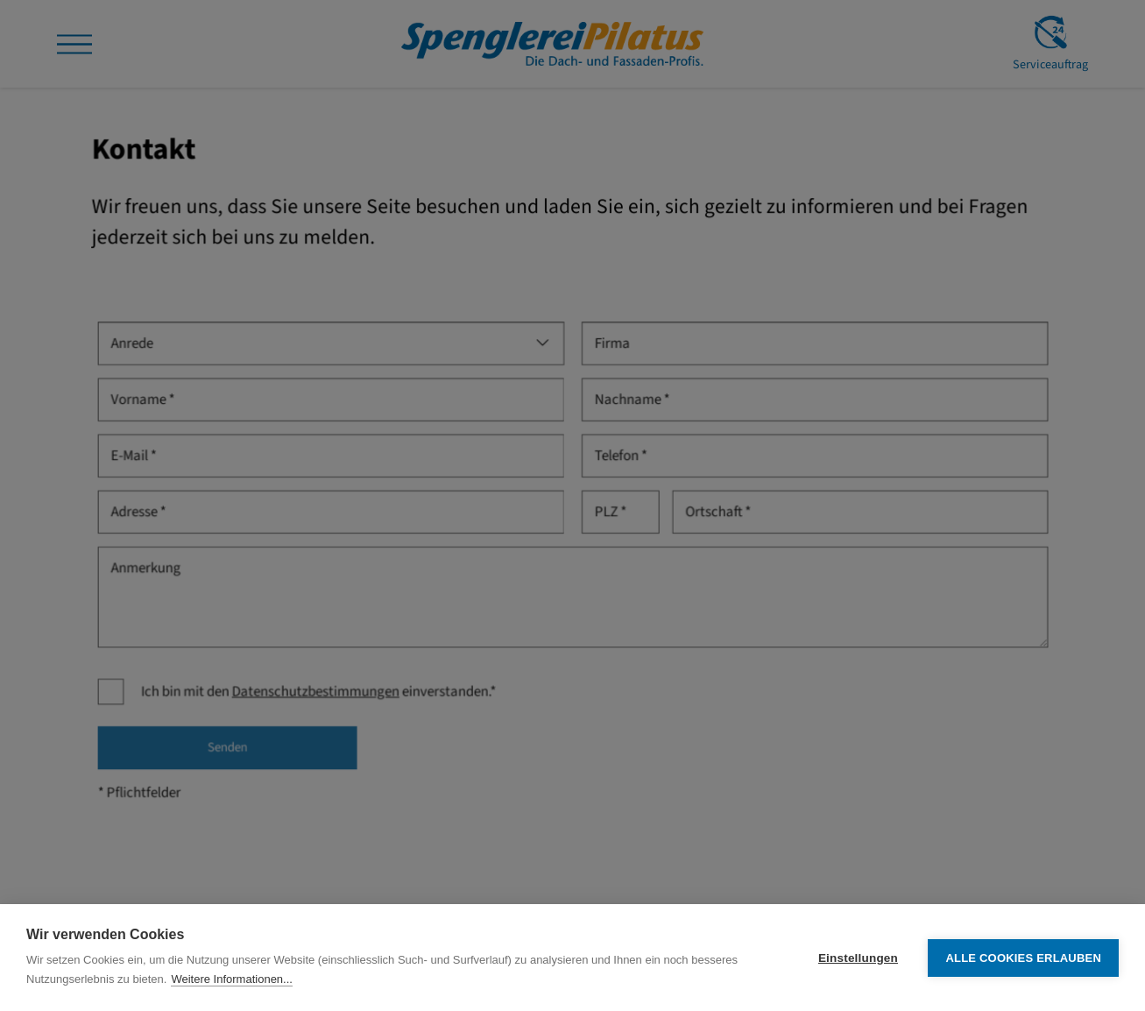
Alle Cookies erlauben (1023, 958)
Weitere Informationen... (232, 979)
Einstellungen (858, 958)
